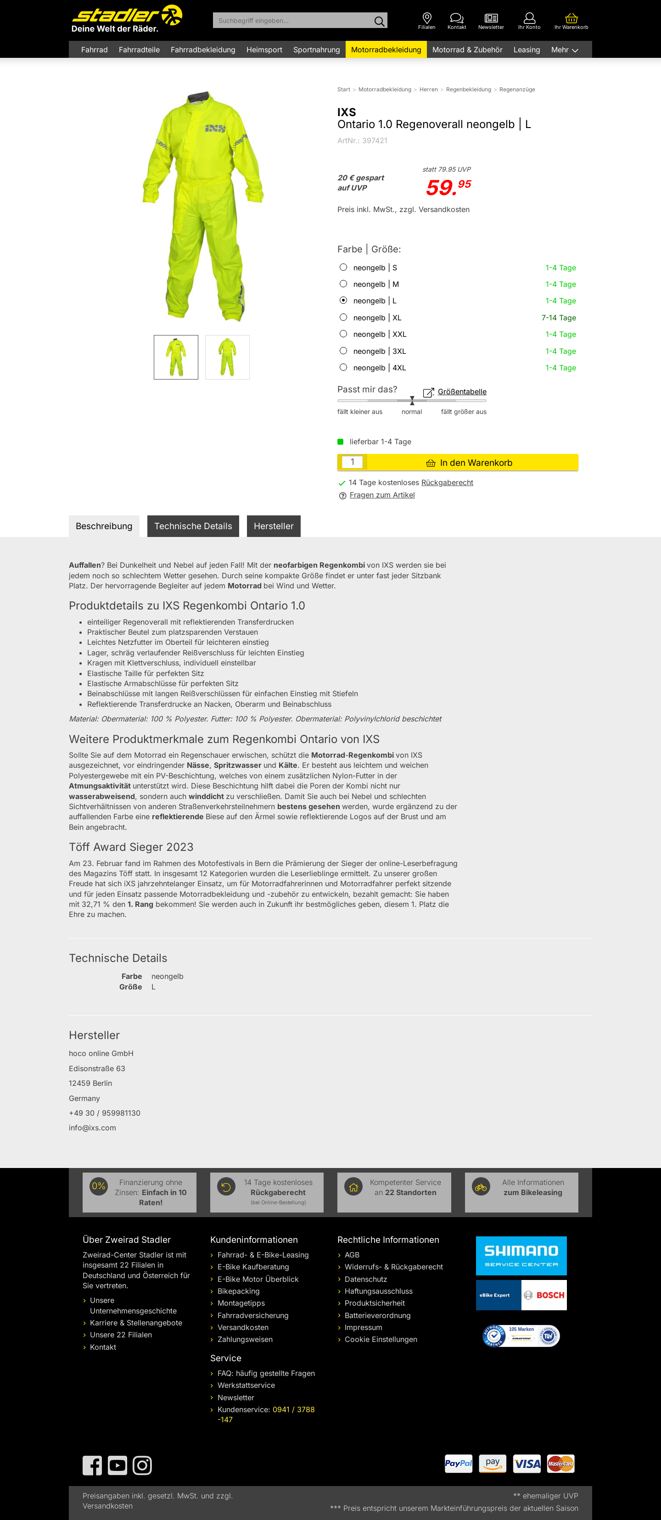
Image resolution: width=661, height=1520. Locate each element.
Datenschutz (366, 1279)
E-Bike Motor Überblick (258, 1279)
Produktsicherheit (375, 1303)
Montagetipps (241, 1303)
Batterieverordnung (378, 1315)
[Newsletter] (491, 21)
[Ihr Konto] (529, 21)
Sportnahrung (316, 49)
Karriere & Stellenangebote (136, 1322)
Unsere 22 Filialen (121, 1334)
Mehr (561, 49)
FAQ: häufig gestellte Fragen (266, 1373)
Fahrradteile (139, 49)
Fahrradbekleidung (203, 49)
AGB (352, 1254)
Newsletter (236, 1397)
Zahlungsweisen (245, 1339)
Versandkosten (243, 1327)
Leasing (527, 49)
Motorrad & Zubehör (467, 49)
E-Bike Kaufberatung (253, 1266)
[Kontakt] (457, 21)
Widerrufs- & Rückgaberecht (394, 1266)
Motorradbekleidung (386, 49)
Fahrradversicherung (253, 1315)
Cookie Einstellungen (381, 1339)
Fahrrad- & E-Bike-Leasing (263, 1254)
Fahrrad (94, 49)
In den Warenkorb (469, 463)
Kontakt (103, 1347)
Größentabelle (455, 391)
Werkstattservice (246, 1385)
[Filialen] (427, 21)
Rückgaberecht (447, 482)
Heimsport (264, 49)
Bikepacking (239, 1291)
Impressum (363, 1327)
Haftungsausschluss (379, 1291)
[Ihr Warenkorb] (571, 21)
